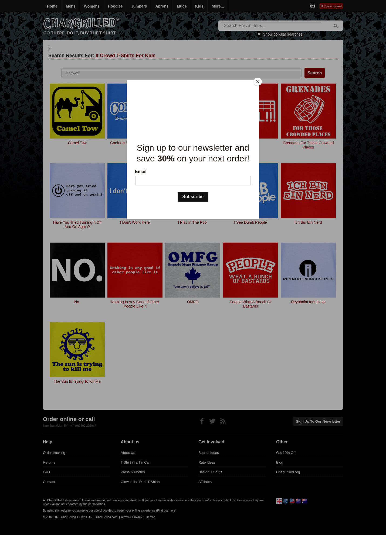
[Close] (258, 82)
